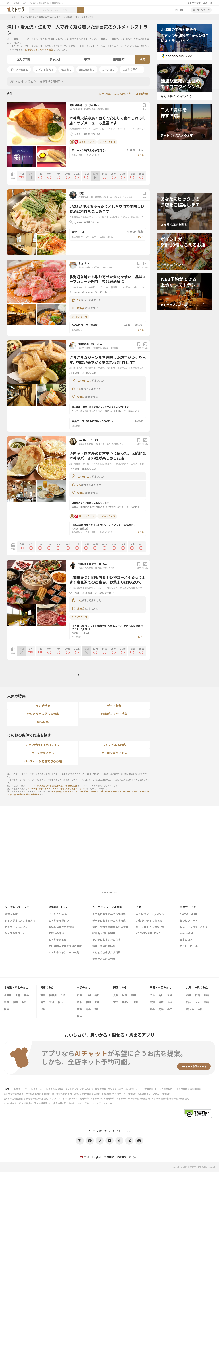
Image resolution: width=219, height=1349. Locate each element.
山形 (23, 1002)
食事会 (81, 397)
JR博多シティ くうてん (149, 920)
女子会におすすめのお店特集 (109, 914)
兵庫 (124, 995)
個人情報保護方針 (42, 1103)
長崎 (206, 995)
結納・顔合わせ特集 (103, 946)
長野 (96, 995)
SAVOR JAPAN (188, 914)
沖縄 (200, 1009)
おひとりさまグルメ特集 (43, 714)
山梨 (88, 995)
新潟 (79, 995)
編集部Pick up (58, 907)
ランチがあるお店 (114, 745)
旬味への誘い (56, 933)
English (96, 1157)
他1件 (141, 236)
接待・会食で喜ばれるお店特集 (110, 927)
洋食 (105, 567)
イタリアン (116, 791)
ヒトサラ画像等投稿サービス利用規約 (170, 1098)
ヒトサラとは (35, 1089)
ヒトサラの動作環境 (53, 1089)
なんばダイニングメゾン (150, 914)
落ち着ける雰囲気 (50, 81)
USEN (7, 1089)
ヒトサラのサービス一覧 (199, 2)
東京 (42, 995)
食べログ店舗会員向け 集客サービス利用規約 (26, 1098)
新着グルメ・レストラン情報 (51, 788)
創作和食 (97, 348)
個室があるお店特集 (114, 714)
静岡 (88, 1002)
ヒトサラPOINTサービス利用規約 (133, 1098)
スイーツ (142, 791)
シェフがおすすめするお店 (42, 745)
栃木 (60, 1002)
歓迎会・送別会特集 (103, 933)
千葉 (63, 995)
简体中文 (109, 1157)
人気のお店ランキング (75, 788)
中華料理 (21, 794)
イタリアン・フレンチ (73, 791)
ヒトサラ (11, 17)
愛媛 (169, 995)
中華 (101, 791)
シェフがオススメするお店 (20, 920)
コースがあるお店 (43, 753)
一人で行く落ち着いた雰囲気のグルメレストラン (41, 17)
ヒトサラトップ (19, 1089)
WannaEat (186, 933)
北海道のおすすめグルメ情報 (39, 49)
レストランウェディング (194, 927)
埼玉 (42, 1002)
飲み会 (81, 308)
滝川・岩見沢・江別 (84, 17)
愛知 (96, 1002)
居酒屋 (87, 108)
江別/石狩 (72, 785)
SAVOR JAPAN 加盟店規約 (87, 1093)
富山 (88, 1009)
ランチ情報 (32, 788)
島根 (169, 1002)
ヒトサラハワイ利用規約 (102, 1098)
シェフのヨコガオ (15, 933)
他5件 (141, 330)
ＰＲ (138, 907)
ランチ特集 (43, 705)
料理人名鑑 (11, 914)
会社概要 (129, 1089)
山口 (169, 1009)
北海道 (69, 17)
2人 (79, 484)
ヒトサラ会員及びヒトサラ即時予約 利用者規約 (27, 1093)
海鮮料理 (132, 197)
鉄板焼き (35, 794)
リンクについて (115, 1089)
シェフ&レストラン (17, 907)
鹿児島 (190, 1009)
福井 (79, 1016)
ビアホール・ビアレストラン (115, 197)
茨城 (51, 1002)
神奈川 (53, 995)
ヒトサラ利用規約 (163, 1089)
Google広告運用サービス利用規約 (119, 1093)
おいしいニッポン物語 (61, 927)
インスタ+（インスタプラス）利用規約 (69, 1098)
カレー (122, 443)
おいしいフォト (189, 920)
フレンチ (126, 791)
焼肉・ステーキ (91, 791)
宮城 (6, 1002)
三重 (79, 1009)
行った (145, 265)
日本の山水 (186, 939)
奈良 (115, 1002)
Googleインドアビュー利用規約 (154, 1093)
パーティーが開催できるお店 (43, 761)
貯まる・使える (82, 142)
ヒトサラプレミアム (16, 927)
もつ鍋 (111, 567)
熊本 (188, 1002)
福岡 (188, 995)
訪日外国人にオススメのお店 (65, 946)
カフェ (134, 791)
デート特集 (114, 705)
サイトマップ (71, 1089)
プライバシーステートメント (98, 1103)
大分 (197, 1002)
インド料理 (99, 443)
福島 (6, 1009)
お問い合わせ (86, 1089)
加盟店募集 (100, 1089)
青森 (17, 995)
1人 (79, 300)
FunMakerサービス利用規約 (18, 1103)
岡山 (152, 1009)
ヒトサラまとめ (57, 939)
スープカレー (106, 267)
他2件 (141, 155)
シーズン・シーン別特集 (107, 907)
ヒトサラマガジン (59, 920)
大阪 (115, 995)
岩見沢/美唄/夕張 (85, 197)
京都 (133, 995)
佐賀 (197, 995)
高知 (152, 1002)
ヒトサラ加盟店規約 (62, 1093)
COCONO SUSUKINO (148, 933)
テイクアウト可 (107, 141)
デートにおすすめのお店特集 (109, 920)
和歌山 (126, 1002)
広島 (161, 1009)
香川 (161, 995)
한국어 (133, 1157)
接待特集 (43, 722)
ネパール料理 (112, 443)
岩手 (26, 995)
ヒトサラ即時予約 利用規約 (187, 1089)
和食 (107, 108)
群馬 (42, 1009)
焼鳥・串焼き (97, 108)
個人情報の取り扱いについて (67, 1103)
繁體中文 (121, 1157)
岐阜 (79, 1002)
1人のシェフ (84, 380)
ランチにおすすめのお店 (106, 939)
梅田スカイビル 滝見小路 (150, 927)
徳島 (152, 995)
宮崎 (206, 1002)
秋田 (15, 1002)
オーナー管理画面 (144, 1089)
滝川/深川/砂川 (75, 108)
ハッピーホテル (189, 946)
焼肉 (28, 794)
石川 (96, 1009)
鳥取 (161, 1002)
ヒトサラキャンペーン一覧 (64, 952)
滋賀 (135, 1002)
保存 (144, 107)
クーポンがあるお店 (114, 753)
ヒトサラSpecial (58, 914)
